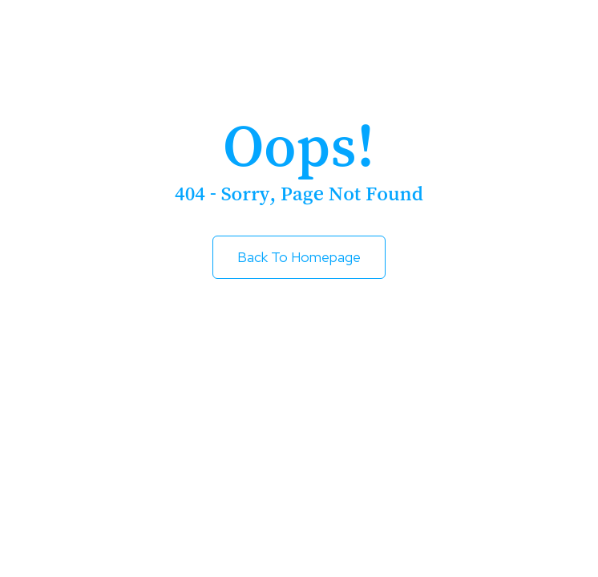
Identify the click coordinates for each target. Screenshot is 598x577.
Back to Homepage (299, 257)
